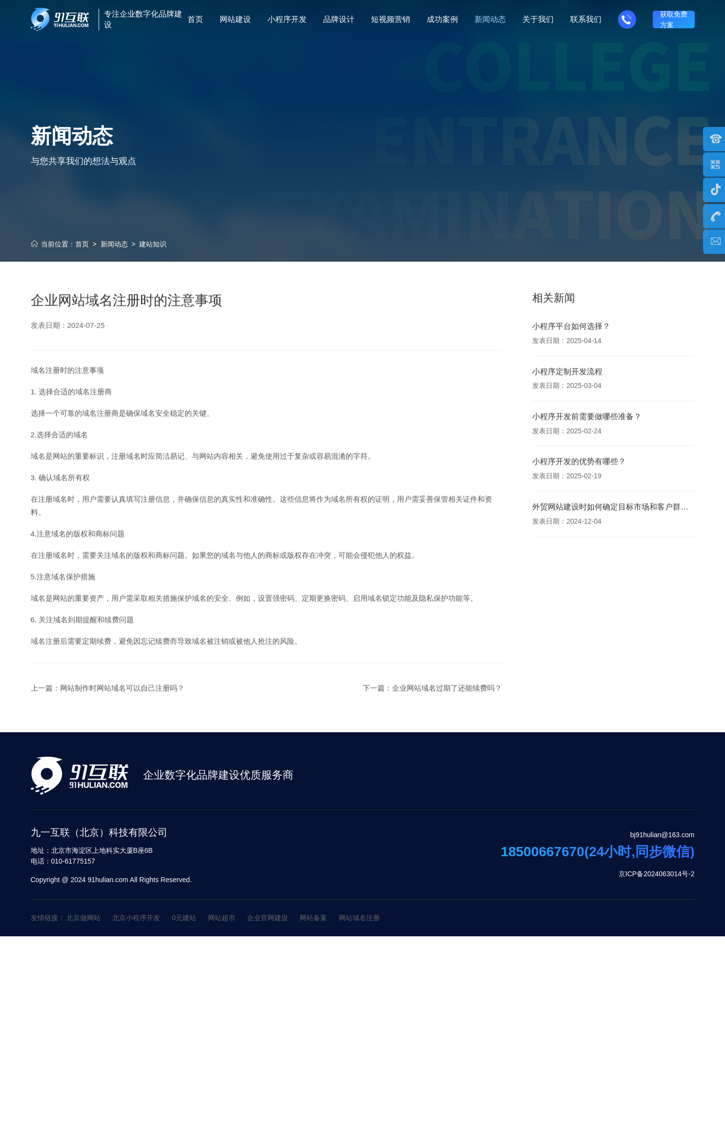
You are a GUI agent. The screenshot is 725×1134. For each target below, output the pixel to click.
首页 (82, 244)
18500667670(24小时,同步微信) (598, 852)
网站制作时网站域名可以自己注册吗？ (122, 702)
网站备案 (313, 918)
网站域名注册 (359, 918)
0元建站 (184, 918)
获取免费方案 (673, 19)
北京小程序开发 (136, 918)
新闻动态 (114, 244)
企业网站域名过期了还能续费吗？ (447, 702)
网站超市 (221, 918)
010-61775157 (63, 861)
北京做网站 (83, 918)
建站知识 (152, 244)
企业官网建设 (267, 918)
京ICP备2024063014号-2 (657, 874)
